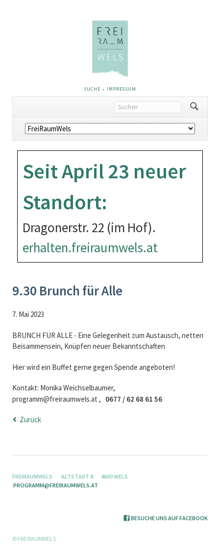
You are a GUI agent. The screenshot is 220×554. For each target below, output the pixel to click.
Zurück (30, 419)
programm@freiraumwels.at (55, 485)
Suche (92, 89)
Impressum (121, 89)
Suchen (194, 107)
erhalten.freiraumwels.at (90, 247)
